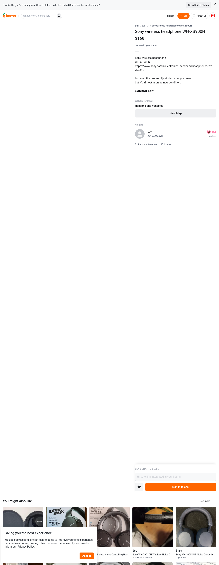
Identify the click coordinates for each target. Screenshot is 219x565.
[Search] (59, 15)
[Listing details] (175, 244)
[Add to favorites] (139, 487)
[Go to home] (9, 15)
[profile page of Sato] (140, 134)
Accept (89, 547)
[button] (207, 501)
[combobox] (39, 16)
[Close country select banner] (215, 3)
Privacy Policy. (46, 538)
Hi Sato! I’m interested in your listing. (175, 477)
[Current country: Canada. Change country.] (212, 15)
